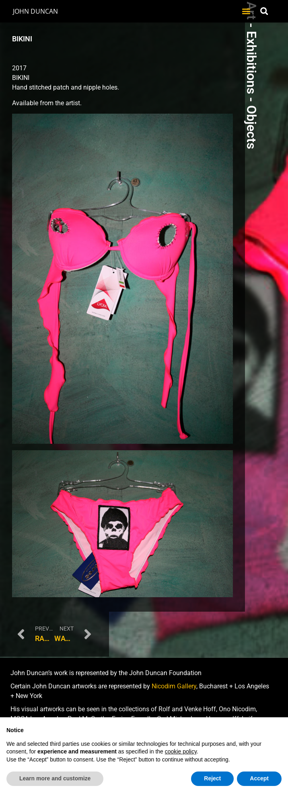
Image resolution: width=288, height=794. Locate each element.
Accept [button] (259, 778)
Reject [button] (212, 778)
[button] (246, 11)
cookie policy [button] (181, 751)
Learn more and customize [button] (55, 778)
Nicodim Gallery (174, 686)
